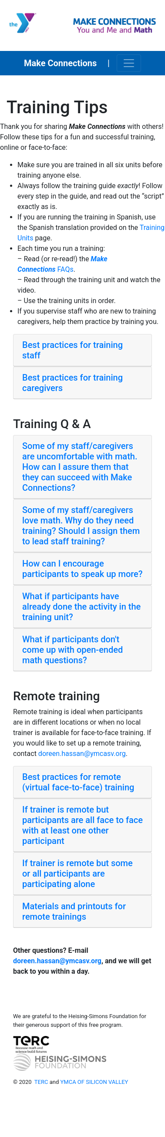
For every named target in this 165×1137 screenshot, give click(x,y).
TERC (41, 1082)
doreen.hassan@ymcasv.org (82, 753)
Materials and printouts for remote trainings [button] (74, 911)
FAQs (65, 269)
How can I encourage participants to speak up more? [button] (82, 568)
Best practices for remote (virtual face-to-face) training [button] (78, 782)
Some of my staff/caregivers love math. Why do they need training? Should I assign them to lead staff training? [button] (81, 526)
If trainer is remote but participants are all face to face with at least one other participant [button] (82, 825)
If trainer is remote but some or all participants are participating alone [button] (77, 873)
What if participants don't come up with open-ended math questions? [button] (72, 649)
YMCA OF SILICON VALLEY (94, 1082)
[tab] (82, 350)
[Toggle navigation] (129, 63)
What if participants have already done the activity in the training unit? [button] (81, 606)
